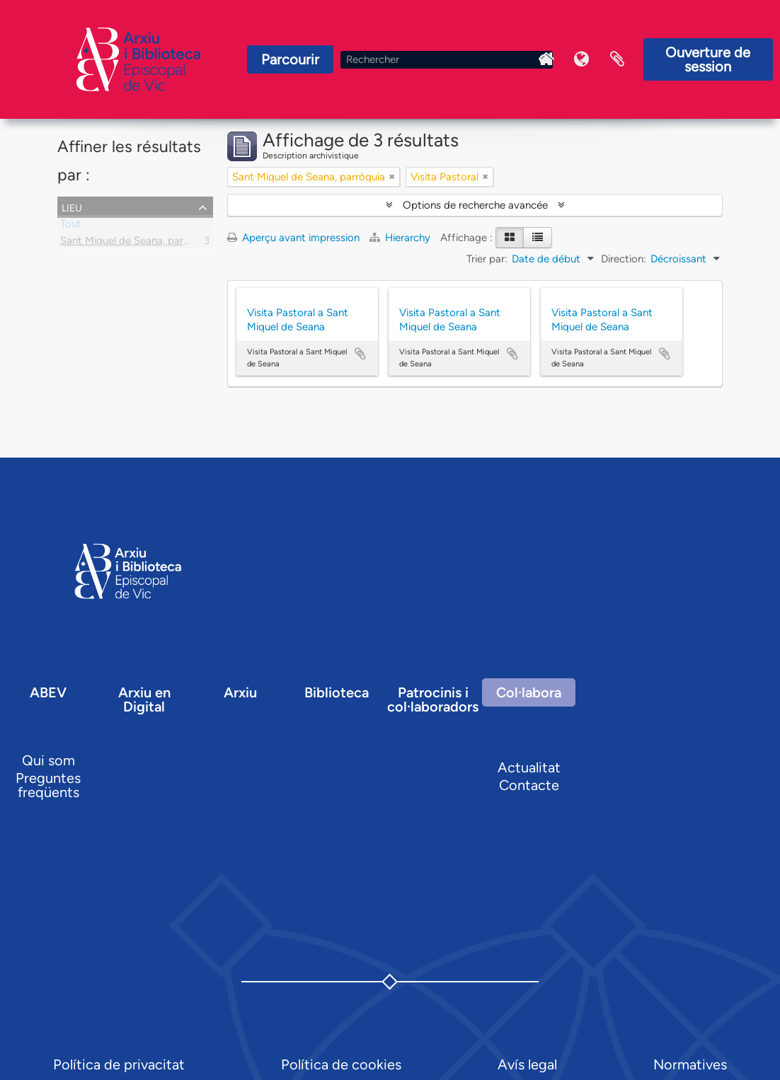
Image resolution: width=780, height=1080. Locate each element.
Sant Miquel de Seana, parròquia (136, 243)
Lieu (72, 206)
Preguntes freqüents (48, 785)
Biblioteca (336, 692)
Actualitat (529, 767)
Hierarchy (401, 237)
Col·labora (528, 692)
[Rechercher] (446, 60)
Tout (70, 226)
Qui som (48, 760)
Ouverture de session (707, 59)
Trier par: (486, 258)
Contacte (529, 785)
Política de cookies (341, 1064)
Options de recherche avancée (475, 205)
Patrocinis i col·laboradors (432, 699)
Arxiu (240, 692)
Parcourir (290, 59)
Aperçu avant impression (293, 237)
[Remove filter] (392, 177)
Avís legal (527, 1064)
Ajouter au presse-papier (360, 354)
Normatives (690, 1064)
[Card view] (509, 237)
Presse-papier (617, 59)
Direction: (623, 258)
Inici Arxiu (546, 59)
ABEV (48, 692)
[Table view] (537, 237)
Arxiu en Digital (144, 699)
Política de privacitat (119, 1064)
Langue (582, 59)
